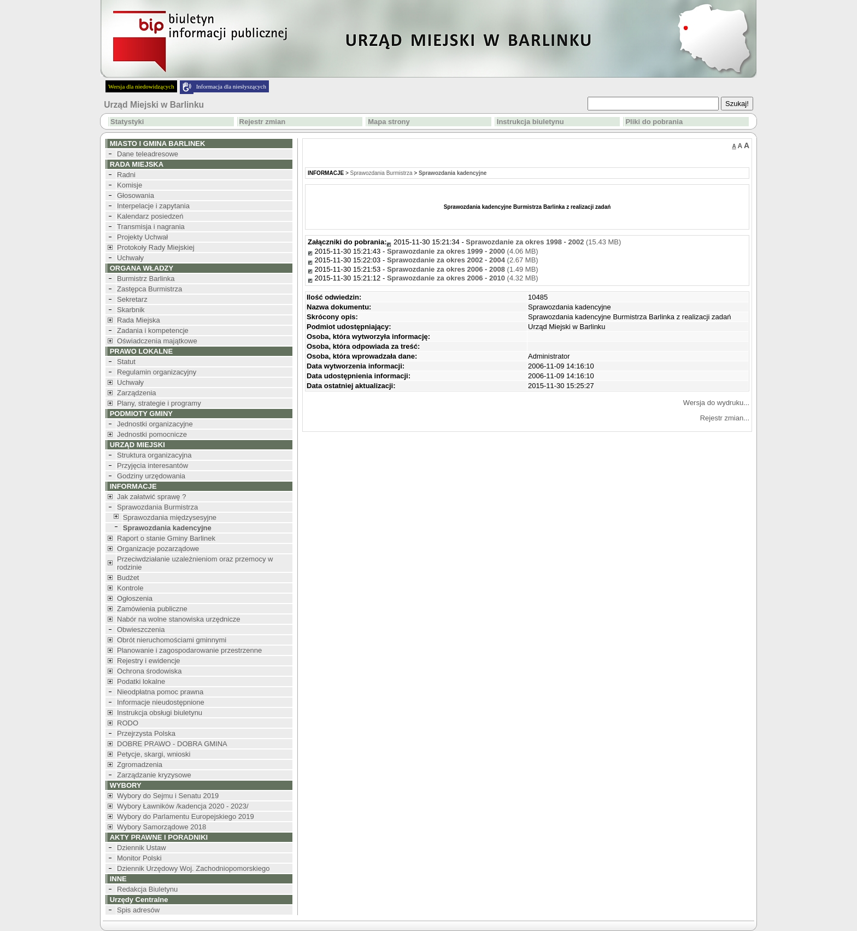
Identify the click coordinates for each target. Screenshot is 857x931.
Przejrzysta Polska (146, 733)
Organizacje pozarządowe (158, 548)
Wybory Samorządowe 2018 (161, 827)
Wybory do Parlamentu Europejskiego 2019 (185, 816)
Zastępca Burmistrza (149, 289)
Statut (126, 362)
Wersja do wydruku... (716, 403)
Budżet (128, 577)
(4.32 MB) (462, 278)
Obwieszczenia (141, 629)
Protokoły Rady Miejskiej (156, 247)
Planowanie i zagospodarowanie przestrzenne (189, 650)
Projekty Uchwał (142, 237)
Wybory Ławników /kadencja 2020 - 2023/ (183, 806)
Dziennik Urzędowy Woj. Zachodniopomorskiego (193, 868)
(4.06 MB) (462, 251)
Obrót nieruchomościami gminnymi (171, 640)
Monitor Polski (139, 858)
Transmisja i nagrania (151, 226)
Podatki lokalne (141, 681)
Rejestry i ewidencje (148, 661)
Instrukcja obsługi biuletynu (159, 713)
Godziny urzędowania (151, 476)
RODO (127, 723)
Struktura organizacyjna (154, 455)
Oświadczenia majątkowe (157, 341)
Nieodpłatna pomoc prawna (160, 692)
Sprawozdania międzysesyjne (169, 517)
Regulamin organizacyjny (156, 372)
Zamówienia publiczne (152, 609)
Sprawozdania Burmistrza (157, 507)
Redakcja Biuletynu (147, 889)
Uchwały (130, 258)
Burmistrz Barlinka (145, 278)
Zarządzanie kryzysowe (154, 775)
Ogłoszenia (134, 598)
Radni (126, 175)
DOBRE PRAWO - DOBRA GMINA (172, 744)
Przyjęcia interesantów (152, 465)
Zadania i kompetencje (153, 330)
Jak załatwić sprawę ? (151, 497)
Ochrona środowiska (149, 671)
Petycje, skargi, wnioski (153, 754)
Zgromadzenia (139, 764)
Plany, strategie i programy (159, 403)
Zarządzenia (136, 393)
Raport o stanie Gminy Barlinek (166, 538)
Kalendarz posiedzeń (150, 216)
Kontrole (130, 588)
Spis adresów (138, 910)
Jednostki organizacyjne (155, 424)
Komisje (129, 185)
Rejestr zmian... (724, 418)
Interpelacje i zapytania (153, 206)
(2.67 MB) (462, 260)
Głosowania (135, 195)
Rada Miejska (138, 320)
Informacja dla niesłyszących (231, 86)
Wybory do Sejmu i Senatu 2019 (168, 796)
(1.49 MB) (462, 269)
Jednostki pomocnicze (152, 434)
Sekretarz (132, 299)
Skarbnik (131, 310)
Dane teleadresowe (147, 154)
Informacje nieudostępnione (160, 702)
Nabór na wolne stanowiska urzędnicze (178, 619)
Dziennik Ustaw (141, 848)
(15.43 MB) (543, 242)
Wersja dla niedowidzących (141, 86)
